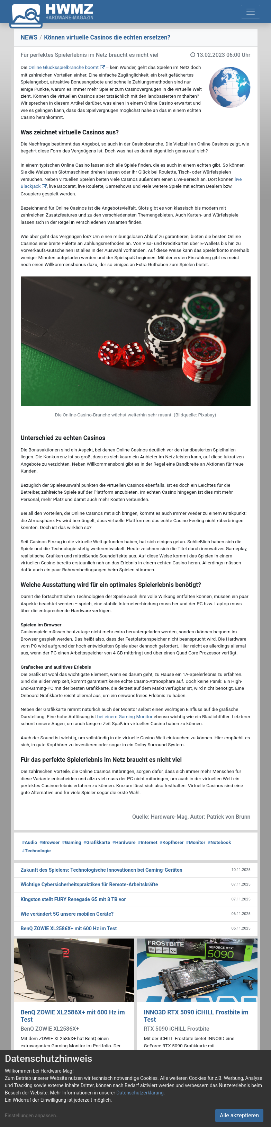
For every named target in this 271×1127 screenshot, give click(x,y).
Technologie (36, 850)
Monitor (195, 842)
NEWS (29, 37)
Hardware (124, 842)
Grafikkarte (96, 842)
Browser (49, 842)
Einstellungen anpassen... (32, 1115)
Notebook (219, 842)
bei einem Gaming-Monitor (125, 716)
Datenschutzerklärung (139, 1092)
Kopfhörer (171, 842)
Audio (29, 842)
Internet (147, 842)
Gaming (71, 842)
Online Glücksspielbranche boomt (63, 67)
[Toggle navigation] (250, 12)
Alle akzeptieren (239, 1115)
